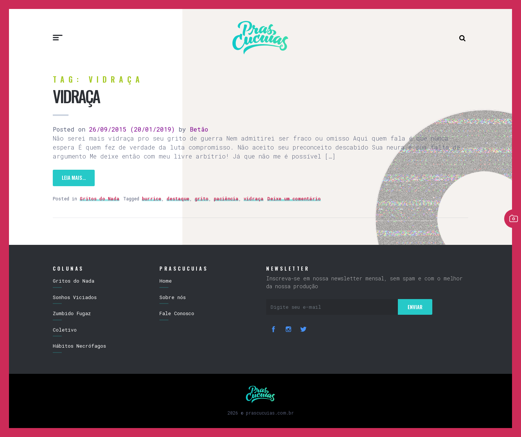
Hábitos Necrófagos (79, 345)
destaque (178, 198)
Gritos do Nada (99, 198)
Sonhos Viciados (75, 297)
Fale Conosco (176, 313)
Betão (197, 129)
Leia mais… (74, 177)
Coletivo (65, 329)
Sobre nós (172, 297)
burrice (151, 198)
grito (201, 198)
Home (165, 280)
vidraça (253, 198)
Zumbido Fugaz (72, 313)
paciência (226, 198)
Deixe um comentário (294, 198)
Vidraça (76, 96)
